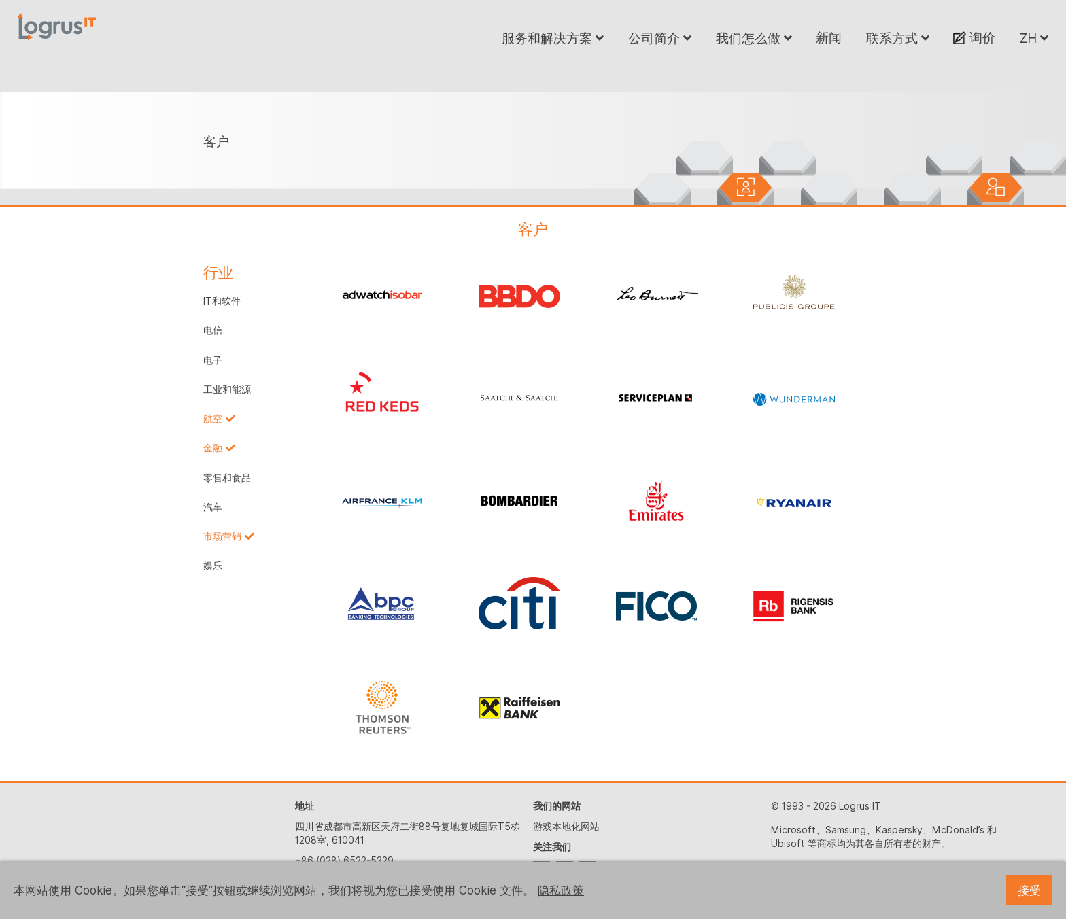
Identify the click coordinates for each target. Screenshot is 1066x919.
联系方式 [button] (897, 38)
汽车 (212, 507)
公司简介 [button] (659, 38)
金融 (212, 448)
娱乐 (212, 565)
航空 (212, 418)
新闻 (829, 37)
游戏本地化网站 (566, 826)
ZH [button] (1034, 38)
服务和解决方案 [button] (553, 38)
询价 (974, 37)
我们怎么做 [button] (754, 38)
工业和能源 (227, 389)
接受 (1029, 890)
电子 (212, 360)
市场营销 (222, 536)
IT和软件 (222, 301)
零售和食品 (227, 477)
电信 (212, 330)
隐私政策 (561, 890)
